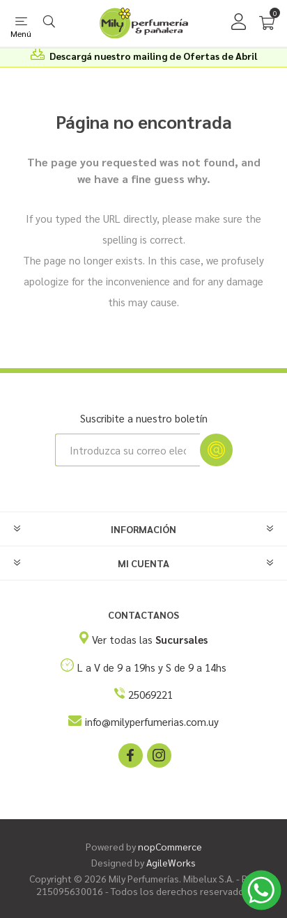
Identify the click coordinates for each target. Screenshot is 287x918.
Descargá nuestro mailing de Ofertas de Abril (153, 55)
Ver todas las (150, 639)
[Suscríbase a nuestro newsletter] (127, 450)
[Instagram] (158, 754)
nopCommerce (170, 846)
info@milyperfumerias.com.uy (152, 721)
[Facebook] (129, 754)
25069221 (150, 694)
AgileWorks (171, 862)
